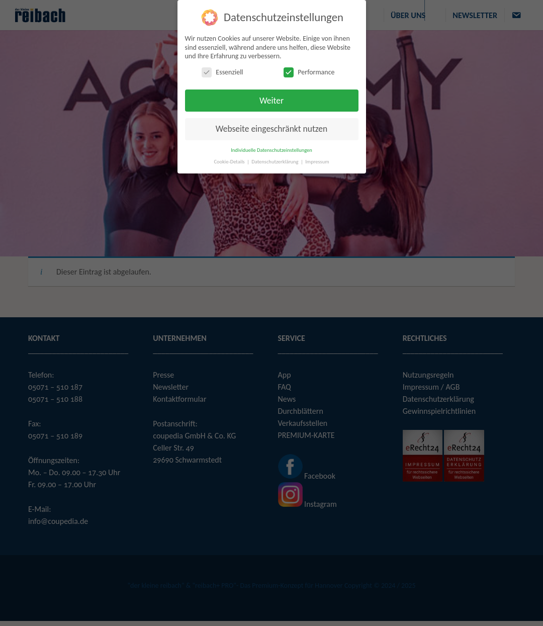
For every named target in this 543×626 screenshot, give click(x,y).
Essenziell (222, 72)
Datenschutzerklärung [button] (275, 161)
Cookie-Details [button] (230, 161)
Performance (309, 72)
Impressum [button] (317, 161)
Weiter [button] (271, 100)
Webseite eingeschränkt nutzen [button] (271, 128)
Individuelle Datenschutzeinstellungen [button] (271, 150)
